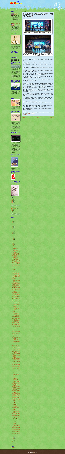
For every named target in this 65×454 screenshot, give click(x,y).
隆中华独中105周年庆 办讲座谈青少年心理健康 (16, 288)
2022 (12, 233)
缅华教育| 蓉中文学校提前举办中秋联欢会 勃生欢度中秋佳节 (16, 359)
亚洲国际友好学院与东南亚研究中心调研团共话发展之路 (16, 302)
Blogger (34, 452)
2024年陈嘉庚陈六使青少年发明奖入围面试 (16, 356)
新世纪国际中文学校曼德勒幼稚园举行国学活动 (16, 366)
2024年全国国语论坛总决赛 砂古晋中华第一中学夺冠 (16, 308)
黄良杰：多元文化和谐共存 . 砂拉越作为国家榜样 (16, 296)
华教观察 (44, 6)
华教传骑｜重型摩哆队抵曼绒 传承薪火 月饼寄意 (16, 259)
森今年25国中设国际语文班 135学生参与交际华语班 (15, 345)
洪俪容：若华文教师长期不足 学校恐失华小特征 (16, 331)
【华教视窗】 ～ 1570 (15, 257)
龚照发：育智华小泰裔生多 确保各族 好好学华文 (16, 289)
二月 (13, 238)
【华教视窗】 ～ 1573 (15, 339)
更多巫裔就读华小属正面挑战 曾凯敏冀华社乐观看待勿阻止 (16, 434)
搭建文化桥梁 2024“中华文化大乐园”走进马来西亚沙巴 (16, 394)
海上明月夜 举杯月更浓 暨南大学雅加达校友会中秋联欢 (16, 361)
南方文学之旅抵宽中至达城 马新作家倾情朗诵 (16, 398)
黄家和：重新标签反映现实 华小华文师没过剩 (16, 319)
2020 (12, 231)
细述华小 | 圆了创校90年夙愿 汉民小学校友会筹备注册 (16, 304)
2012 (12, 221)
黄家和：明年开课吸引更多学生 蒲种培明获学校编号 (16, 413)
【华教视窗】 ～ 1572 (15, 309)
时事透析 (12, 202)
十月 (13, 436)
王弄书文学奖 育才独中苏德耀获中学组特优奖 (16, 294)
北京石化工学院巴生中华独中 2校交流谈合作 (16, 429)
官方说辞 (34, 6)
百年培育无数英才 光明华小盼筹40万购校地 (16, 378)
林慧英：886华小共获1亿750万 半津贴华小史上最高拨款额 (16, 263)
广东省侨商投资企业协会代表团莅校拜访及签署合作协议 (16, 280)
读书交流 (24, 6)
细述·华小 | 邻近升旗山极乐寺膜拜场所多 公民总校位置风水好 (16, 412)
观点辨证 (29, 6)
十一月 (13, 437)
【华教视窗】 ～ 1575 (15, 379)
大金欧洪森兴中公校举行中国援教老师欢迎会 (16, 286)
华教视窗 (49, 6)
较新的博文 (24, 117)
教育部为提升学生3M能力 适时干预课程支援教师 (16, 352)
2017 (12, 227)
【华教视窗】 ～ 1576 (15, 385)
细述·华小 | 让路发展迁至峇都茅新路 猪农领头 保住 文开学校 (16, 350)
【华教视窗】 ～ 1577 (15, 392)
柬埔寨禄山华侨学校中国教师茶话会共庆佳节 (16, 368)
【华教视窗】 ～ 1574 (15, 357)
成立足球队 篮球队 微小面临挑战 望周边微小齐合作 (16, 254)
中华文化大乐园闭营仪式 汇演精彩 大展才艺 (16, 389)
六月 (13, 243)
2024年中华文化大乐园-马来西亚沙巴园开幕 (15, 328)
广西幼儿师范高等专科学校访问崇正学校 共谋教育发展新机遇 (16, 400)
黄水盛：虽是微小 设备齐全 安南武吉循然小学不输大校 (16, 370)
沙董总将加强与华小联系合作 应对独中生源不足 (17, 14)
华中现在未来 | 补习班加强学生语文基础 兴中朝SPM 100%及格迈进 (16, 418)
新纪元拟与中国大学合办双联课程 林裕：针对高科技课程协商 (16, 382)
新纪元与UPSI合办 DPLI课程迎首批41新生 (16, 384)
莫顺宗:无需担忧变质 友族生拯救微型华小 (16, 423)
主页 (38, 117)
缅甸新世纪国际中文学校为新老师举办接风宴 (16, 252)
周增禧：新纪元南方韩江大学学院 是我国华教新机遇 (16, 374)
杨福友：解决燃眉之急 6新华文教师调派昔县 (16, 261)
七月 (13, 244)
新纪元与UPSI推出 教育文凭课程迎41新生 (16, 404)
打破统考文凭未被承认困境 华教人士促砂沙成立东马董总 (16, 275)
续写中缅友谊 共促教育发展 (15, 407)
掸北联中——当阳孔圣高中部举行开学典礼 (16, 387)
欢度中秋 (13, 363)
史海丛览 (12, 210)
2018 (12, 228)
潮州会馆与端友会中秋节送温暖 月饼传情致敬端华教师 (16, 341)
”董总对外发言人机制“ (17, 6)
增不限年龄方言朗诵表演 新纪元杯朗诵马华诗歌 (16, 284)
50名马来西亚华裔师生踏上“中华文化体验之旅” (15, 321)
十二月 (13, 438)
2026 (12, 441)
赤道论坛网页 (12, 447)
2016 (12, 226)
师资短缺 (12, 209)
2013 (12, 222)
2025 (12, 440)
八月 (13, 245)
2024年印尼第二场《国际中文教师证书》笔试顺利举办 (16, 415)
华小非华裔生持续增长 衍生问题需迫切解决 (16, 431)
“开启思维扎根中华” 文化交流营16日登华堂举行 (16, 282)
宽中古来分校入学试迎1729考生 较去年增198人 (16, 306)
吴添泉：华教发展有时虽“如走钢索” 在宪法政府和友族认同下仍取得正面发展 (16, 273)
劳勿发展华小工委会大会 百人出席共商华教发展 (17, 24)
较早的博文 (52, 117)
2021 (12, 232)
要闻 (11, 211)
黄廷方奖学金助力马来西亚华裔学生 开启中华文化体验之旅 (16, 334)
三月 (13, 239)
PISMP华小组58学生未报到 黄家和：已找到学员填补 (16, 313)
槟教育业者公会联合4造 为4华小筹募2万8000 (16, 256)
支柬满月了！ (14, 278)
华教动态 (39, 6)
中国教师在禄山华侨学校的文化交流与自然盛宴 (16, 250)
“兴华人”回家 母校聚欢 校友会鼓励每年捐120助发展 (16, 326)
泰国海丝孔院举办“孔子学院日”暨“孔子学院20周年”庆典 (16, 426)
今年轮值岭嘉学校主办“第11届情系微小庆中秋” (16, 293)
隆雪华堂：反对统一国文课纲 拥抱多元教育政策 (16, 248)
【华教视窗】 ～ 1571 (15, 291)
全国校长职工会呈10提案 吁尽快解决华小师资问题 (16, 298)
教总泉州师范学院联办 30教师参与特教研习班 (16, 406)
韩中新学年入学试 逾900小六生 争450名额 (16, 338)
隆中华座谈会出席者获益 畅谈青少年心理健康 (16, 324)
